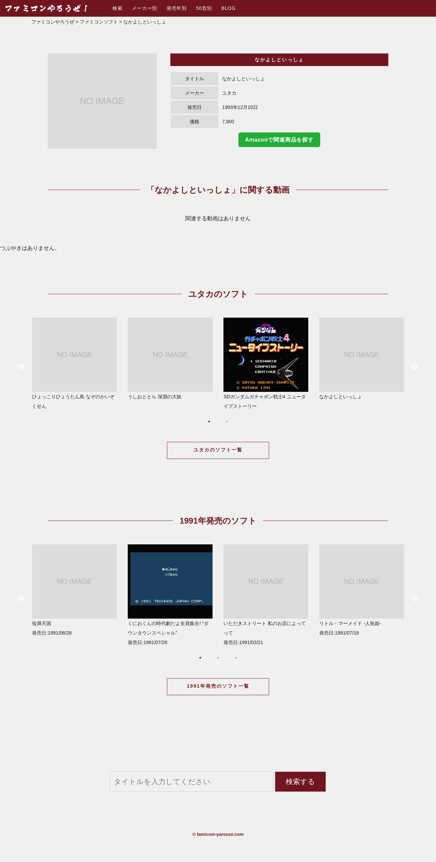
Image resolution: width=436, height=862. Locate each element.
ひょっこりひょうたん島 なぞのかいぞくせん (74, 363)
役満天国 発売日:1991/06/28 (74, 590)
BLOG (228, 8)
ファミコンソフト (99, 22)
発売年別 (177, 8)
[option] (102, 101)
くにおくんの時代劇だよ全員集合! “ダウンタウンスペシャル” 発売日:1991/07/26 (170, 594)
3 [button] (235, 657)
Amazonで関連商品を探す (279, 140)
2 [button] (226, 421)
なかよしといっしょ (361, 358)
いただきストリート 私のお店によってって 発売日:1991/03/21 (265, 594)
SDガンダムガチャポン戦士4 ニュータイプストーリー (265, 363)
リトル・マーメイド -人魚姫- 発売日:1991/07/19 (361, 590)
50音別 (204, 8)
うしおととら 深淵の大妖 (170, 358)
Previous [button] (21, 367)
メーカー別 (144, 8)
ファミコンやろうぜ (52, 22)
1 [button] (209, 421)
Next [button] (414, 367)
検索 (117, 8)
